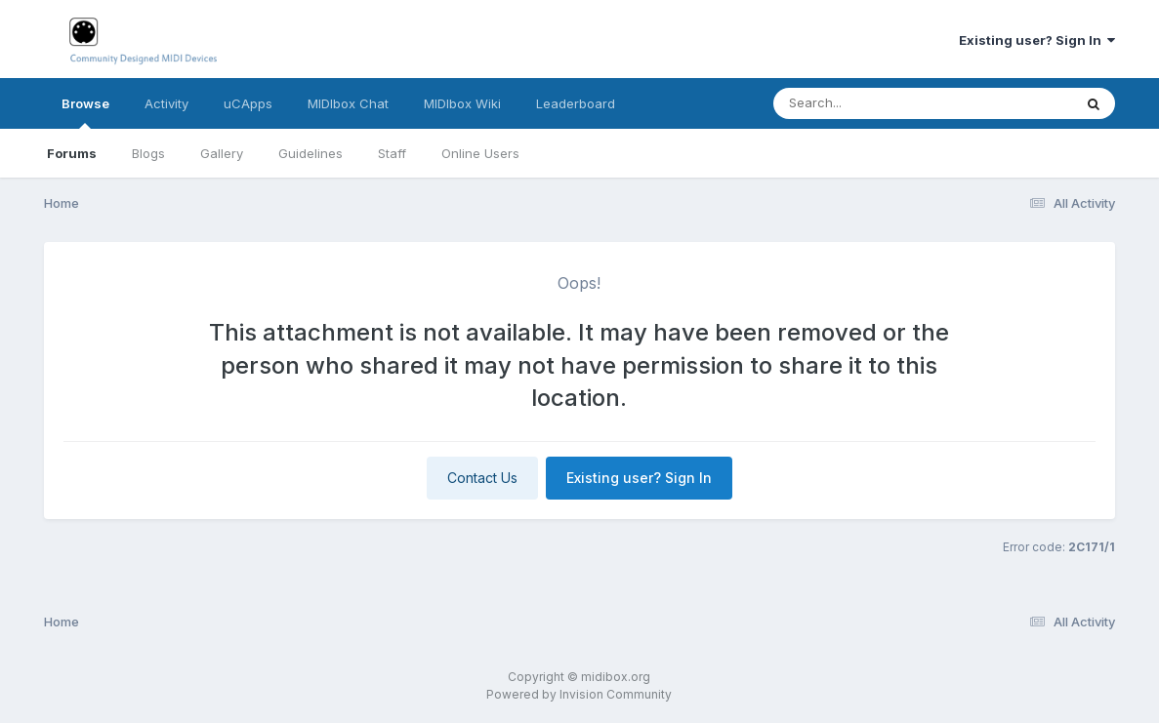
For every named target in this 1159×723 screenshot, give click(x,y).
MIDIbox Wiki (462, 103)
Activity (166, 103)
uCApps (248, 103)
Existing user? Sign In (1037, 40)
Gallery (221, 153)
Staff (392, 153)
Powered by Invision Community (579, 694)
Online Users (480, 153)
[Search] (869, 103)
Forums (72, 153)
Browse (85, 112)
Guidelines (310, 153)
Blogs (148, 153)
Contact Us (482, 477)
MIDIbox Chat (348, 103)
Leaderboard (575, 103)
